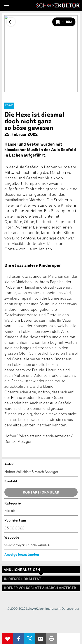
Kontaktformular (41, 492)
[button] (6, 5)
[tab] (41, 588)
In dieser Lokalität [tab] (22, 578)
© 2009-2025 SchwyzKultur (25, 608)
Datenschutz (70, 608)
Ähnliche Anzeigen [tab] (22, 569)
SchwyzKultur (58, 5)
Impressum (52, 608)
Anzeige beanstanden (21, 554)
